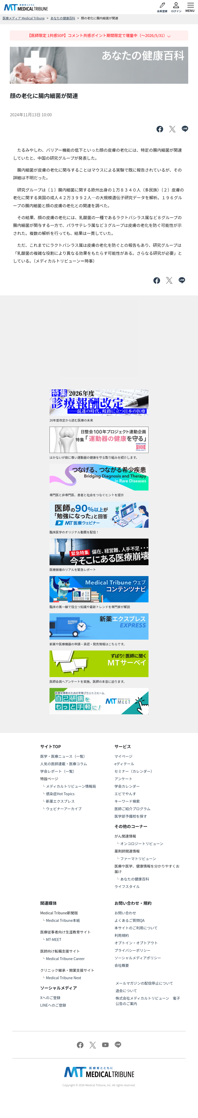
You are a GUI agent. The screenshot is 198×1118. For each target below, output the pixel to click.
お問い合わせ (125, 912)
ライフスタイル (127, 886)
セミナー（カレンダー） (134, 771)
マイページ (123, 756)
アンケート (123, 778)
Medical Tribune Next (63, 977)
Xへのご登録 (50, 997)
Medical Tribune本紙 (63, 920)
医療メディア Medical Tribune (24, 18)
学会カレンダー (127, 786)
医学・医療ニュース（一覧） (63, 756)
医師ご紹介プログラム (132, 808)
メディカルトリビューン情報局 (71, 786)
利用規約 (121, 935)
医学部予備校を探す (130, 816)
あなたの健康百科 (63, 18)
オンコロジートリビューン (141, 843)
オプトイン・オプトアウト (136, 942)
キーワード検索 (127, 801)
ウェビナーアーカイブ (64, 808)
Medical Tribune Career (65, 958)
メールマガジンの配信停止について (144, 983)
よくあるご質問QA (129, 920)
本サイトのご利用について (136, 927)
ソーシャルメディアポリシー (137, 957)
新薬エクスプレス (60, 801)
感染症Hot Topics (60, 793)
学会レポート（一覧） (58, 771)
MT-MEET (53, 939)
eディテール (124, 763)
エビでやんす (125, 793)
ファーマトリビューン (138, 858)
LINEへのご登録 (53, 1005)
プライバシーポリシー (132, 950)
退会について (126, 990)
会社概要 (121, 965)
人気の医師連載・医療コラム (63, 763)
